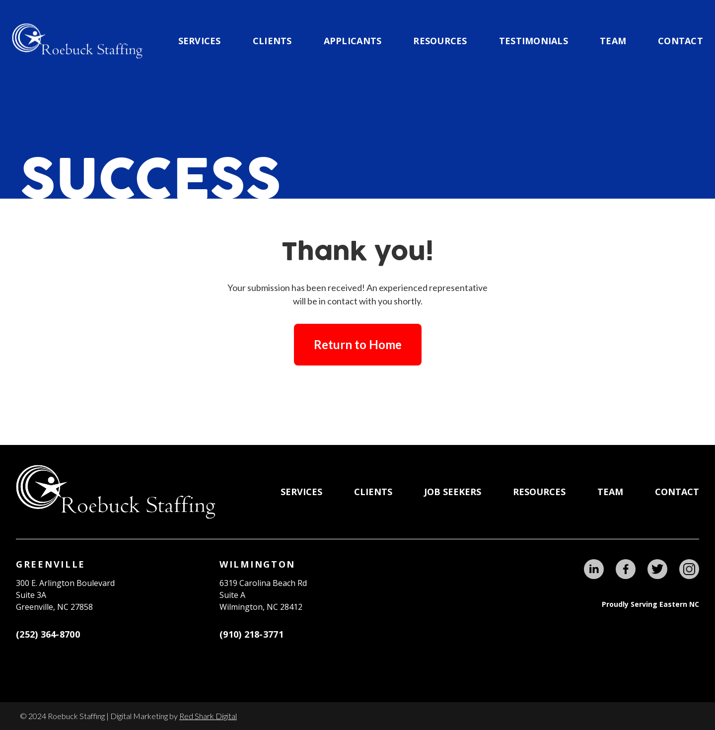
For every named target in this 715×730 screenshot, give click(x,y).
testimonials (533, 41)
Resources (440, 41)
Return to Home (358, 344)
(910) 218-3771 (251, 634)
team (613, 41)
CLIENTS (272, 41)
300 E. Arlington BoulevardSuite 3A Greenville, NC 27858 (65, 595)
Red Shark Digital (208, 716)
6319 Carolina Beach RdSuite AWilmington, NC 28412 (263, 595)
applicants (353, 41)
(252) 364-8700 (48, 634)
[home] (77, 41)
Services (199, 41)
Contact (680, 41)
